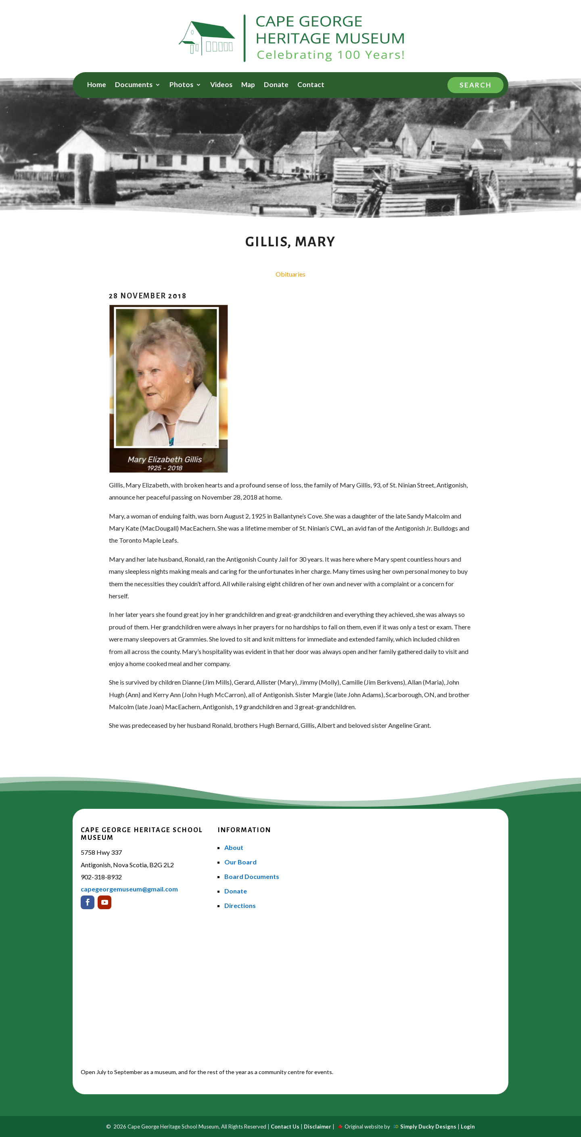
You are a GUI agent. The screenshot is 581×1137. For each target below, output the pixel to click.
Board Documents (251, 876)
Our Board (240, 862)
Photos (181, 85)
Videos (221, 85)
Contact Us (285, 1126)
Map (248, 85)
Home (96, 85)
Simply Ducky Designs (428, 1126)
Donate (276, 85)
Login (468, 1126)
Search (475, 85)
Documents (134, 85)
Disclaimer (317, 1126)
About (233, 847)
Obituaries (290, 274)
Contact (310, 85)
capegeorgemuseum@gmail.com (129, 889)
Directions (240, 905)
